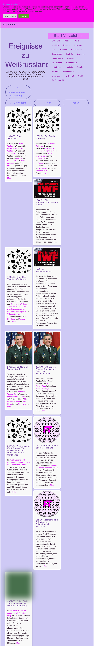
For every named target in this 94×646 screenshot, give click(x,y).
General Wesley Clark (44, 389)
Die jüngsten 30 (58, 80)
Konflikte (69, 54)
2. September (46, 151)
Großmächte (40, 158)
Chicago (25, 401)
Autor (77, 41)
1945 (54, 151)
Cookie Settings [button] (10, 16)
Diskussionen (57, 63)
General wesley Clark (15, 396)
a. (26, 404)
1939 (38, 151)
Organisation (57, 76)
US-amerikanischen (15, 314)
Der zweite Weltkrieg (19, 304)
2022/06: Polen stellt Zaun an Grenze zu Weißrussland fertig (17, 603)
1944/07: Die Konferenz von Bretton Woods (47, 202)
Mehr (9, 178)
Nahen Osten (12, 161)
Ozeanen (10, 166)
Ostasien (10, 163)
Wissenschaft (71, 63)
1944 (18, 401)
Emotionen (81, 54)
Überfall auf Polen (42, 171)
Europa (19, 158)
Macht (80, 76)
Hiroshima (11, 319)
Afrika (22, 161)
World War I (11, 153)
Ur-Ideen (66, 45)
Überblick (55, 45)
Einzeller (80, 67)
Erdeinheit (70, 76)
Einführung (56, 41)
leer (47, 103)
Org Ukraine (18, 103)
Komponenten (76, 50)
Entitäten (63, 50)
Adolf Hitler (43, 168)
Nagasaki (22, 319)
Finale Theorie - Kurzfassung (17, 92)
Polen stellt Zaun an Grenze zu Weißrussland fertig (17, 613)
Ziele (53, 50)
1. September (49, 148)
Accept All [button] (23, 16)
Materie (70, 67)
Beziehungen (57, 54)
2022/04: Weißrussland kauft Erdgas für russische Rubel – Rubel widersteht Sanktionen (18, 450)
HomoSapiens (68, 72)
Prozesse (78, 45)
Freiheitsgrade (57, 58)
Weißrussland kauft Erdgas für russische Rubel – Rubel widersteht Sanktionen (18, 462)
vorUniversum (57, 67)
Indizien (67, 41)
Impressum (11, 24)
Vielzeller (55, 72)
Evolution (70, 58)
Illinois (9, 404)
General (21, 404)
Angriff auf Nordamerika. (16, 307)
